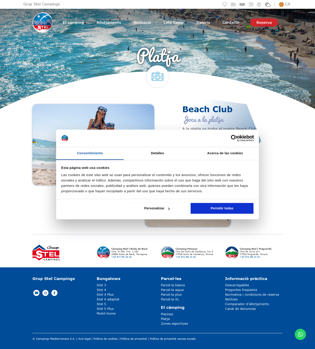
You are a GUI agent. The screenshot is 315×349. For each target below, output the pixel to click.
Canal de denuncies (240, 309)
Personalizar (157, 208)
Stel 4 (101, 290)
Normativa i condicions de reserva (252, 294)
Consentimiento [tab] (90, 153)
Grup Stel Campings (41, 4)
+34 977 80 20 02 (121, 256)
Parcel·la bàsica (173, 285)
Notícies (231, 299)
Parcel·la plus (171, 294)
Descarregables (237, 285)
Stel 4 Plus (105, 294)
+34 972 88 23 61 (250, 256)
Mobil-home (106, 313)
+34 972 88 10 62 (186, 256)
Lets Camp (174, 22)
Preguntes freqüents (241, 290)
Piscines (167, 314)
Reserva (264, 22)
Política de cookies (105, 338)
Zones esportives (174, 323)
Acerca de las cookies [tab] (225, 153)
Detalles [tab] (157, 153)
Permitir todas (222, 208)
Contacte (230, 22)
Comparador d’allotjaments (247, 304)
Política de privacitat (133, 338)
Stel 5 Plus (105, 309)
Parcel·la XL (170, 299)
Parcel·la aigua (172, 290)
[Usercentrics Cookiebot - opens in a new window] (234, 138)
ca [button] (284, 4)
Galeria (203, 22)
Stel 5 (101, 304)
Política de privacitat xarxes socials (173, 338)
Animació (142, 22)
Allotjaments (109, 22)
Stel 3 (101, 285)
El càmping (73, 22)
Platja (165, 319)
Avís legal (84, 338)
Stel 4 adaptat (108, 299)
